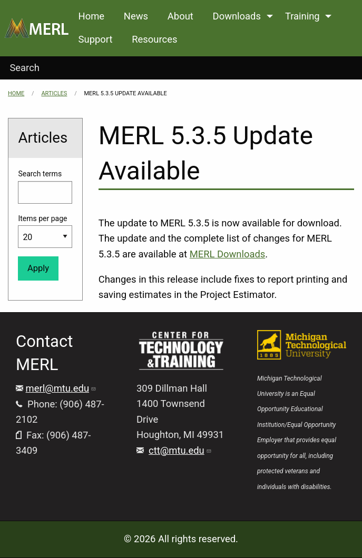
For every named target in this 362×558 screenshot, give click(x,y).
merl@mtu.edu (61, 388)
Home (16, 93)
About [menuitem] (180, 16)
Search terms (40, 174)
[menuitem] (37, 28)
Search (24, 67)
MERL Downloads (228, 254)
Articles (54, 93)
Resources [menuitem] (154, 39)
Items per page (42, 218)
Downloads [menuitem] (237, 16)
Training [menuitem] (302, 16)
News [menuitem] (136, 16)
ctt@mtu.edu (180, 450)
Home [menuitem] (92, 16)
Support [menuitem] (96, 39)
